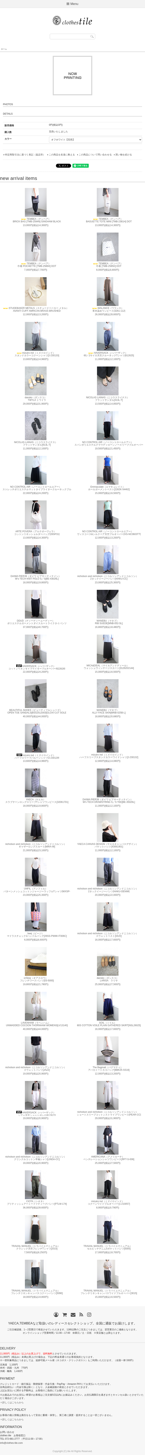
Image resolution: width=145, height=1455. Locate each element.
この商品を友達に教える (62, 154)
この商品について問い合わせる (95, 154)
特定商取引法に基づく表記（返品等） (25, 154)
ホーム (4, 49)
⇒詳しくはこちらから (12, 1402)
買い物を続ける (123, 154)
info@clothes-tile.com (11, 1443)
